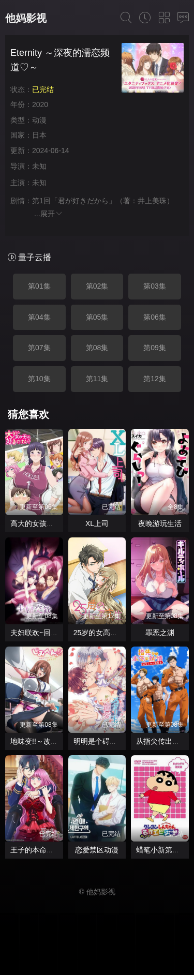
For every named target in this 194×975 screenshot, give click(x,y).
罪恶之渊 (159, 632)
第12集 (154, 378)
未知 (39, 166)
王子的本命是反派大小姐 (50, 850)
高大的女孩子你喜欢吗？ (50, 523)
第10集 (39, 378)
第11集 (97, 378)
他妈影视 (26, 18)
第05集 (97, 317)
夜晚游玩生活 (160, 523)
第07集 (39, 347)
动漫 (39, 120)
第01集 (39, 286)
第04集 (39, 317)
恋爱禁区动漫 (96, 850)
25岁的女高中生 (99, 632)
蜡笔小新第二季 (161, 850)
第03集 (154, 286)
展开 (51, 213)
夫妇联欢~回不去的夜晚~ (50, 632)
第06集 (154, 317)
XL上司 (97, 523)
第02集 (97, 286)
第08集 (97, 347)
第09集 (154, 347)
